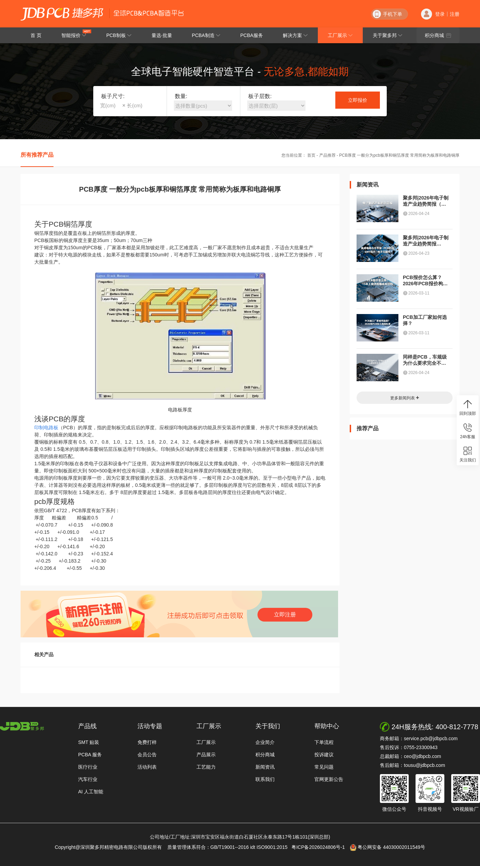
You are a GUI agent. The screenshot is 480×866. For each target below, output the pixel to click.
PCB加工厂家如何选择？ (425, 320)
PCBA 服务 (90, 754)
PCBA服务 (251, 35)
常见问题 (324, 767)
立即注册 (285, 614)
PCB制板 (119, 35)
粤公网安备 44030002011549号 (387, 847)
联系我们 (265, 779)
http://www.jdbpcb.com (22, 726)
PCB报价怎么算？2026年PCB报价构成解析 (425, 281)
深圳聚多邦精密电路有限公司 (62, 14)
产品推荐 (327, 155)
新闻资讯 (265, 767)
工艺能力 (206, 767)
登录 (440, 14)
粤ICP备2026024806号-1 (320, 847)
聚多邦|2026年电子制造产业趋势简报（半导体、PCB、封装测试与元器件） (425, 201)
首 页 (36, 35)
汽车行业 (87, 779)
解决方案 (295, 35)
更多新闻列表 (404, 397)
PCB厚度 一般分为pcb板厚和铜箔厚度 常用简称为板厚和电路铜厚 (399, 155)
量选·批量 (162, 35)
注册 (454, 14)
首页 (311, 155)
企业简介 (265, 742)
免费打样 (147, 742)
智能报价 (76, 33)
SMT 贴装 (88, 742)
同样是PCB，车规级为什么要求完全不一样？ (425, 360)
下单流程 (324, 742)
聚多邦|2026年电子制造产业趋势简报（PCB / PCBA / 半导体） (426, 241)
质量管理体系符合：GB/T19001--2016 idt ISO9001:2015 (228, 847)
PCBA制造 (206, 35)
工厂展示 (340, 35)
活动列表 (147, 767)
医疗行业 (87, 767)
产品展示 (206, 754)
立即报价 (357, 100)
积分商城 (438, 35)
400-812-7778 (456, 727)
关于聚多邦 (388, 35)
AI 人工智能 (90, 791)
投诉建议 (324, 754)
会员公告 (147, 754)
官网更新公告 (328, 779)
